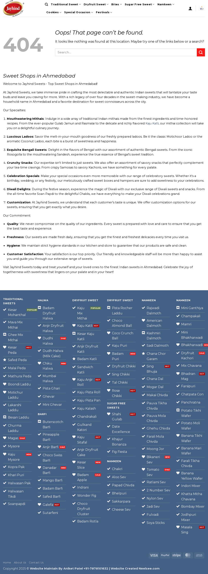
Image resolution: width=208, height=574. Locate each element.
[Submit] (201, 52)
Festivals (104, 12)
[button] (190, 8)
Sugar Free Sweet (140, 4)
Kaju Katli (152, 123)
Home (7, 562)
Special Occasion (78, 12)
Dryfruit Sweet (96, 4)
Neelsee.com (149, 568)
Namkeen (165, 4)
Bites (116, 4)
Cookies (53, 12)
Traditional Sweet (66, 4)
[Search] (46, 4)
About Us (20, 562)
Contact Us (36, 562)
